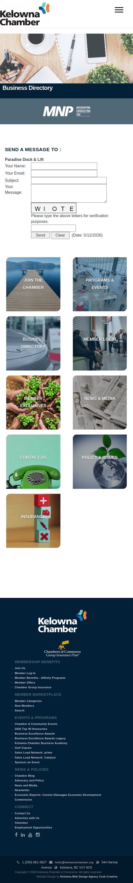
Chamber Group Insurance (33, 687)
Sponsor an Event (27, 762)
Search (20, 710)
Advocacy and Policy (29, 780)
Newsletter (22, 790)
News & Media (99, 398)
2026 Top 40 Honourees (31, 728)
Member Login (100, 339)
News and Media (26, 785)
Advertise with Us (27, 818)
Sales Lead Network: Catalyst (35, 757)
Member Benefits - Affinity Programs (40, 677)
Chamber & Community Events (36, 723)
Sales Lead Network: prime (33, 752)
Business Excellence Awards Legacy (40, 738)
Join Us (20, 668)
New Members (24, 705)
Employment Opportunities (33, 827)
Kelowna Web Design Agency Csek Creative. (89, 876)
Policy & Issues (100, 457)
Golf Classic (23, 747)
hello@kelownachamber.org (74, 862)
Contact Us (33, 457)
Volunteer (21, 822)
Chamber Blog (25, 775)
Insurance (33, 516)
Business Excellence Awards (35, 733)
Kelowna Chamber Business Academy (41, 743)
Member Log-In (25, 673)
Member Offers (25, 682)
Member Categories (28, 700)
